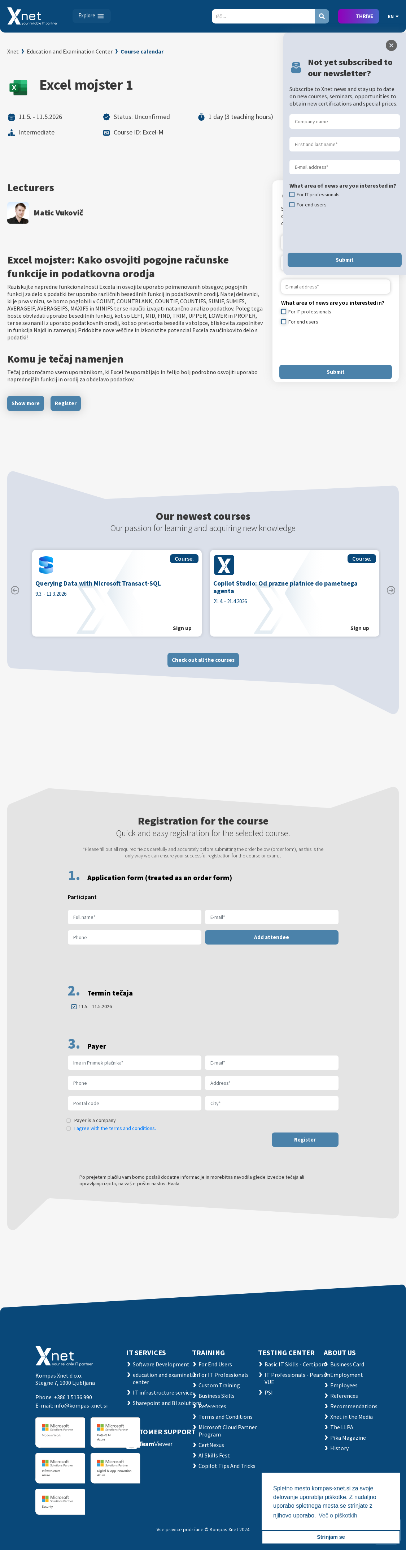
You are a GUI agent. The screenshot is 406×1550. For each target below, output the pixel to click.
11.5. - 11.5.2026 (95, 1012)
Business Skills (216, 1395)
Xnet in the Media (351, 1416)
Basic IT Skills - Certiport (295, 1364)
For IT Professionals (223, 1374)
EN (393, 16)
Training (208, 1352)
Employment (346, 1374)
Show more (26, 403)
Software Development (161, 1364)
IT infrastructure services (164, 1392)
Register (66, 403)
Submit (336, 371)
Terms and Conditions (225, 1416)
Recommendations (353, 1406)
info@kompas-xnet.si (81, 1405)
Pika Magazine (348, 1437)
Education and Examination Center (70, 51)
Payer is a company (95, 1125)
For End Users (215, 1364)
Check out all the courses (203, 665)
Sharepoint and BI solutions (167, 1402)
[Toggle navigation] (92, 16)
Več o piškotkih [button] (338, 1515)
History (339, 1448)
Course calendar (142, 51)
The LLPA (341, 1427)
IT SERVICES (146, 1352)
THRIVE (364, 16)
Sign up (182, 633)
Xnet (13, 51)
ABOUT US (340, 1352)
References (212, 1406)
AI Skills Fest (214, 1455)
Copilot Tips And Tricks (227, 1465)
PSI (269, 1392)
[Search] (263, 16)
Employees (344, 1385)
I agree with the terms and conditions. (115, 1134)
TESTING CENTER (286, 1352)
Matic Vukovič (58, 212)
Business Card (347, 1364)
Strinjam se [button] (331, 1537)
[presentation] (336, 345)
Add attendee (271, 942)
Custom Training (219, 1385)
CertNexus (211, 1444)
